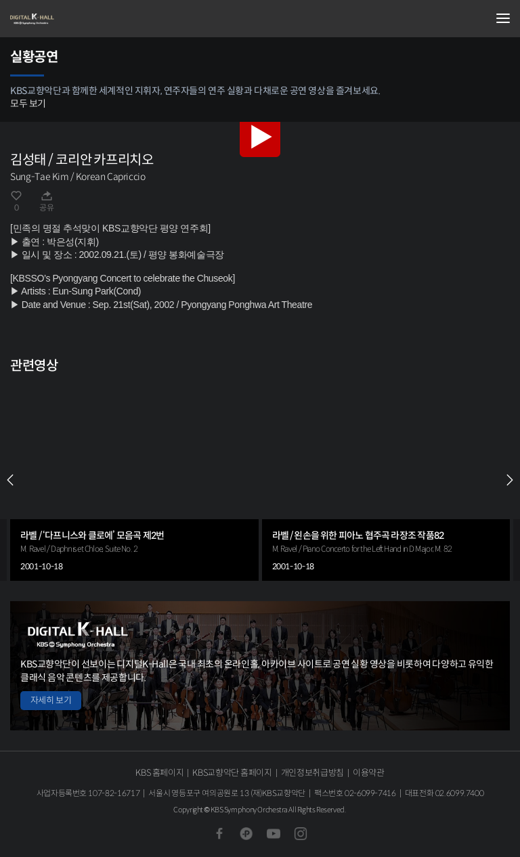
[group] (134, 480)
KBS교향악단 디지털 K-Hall (78, 19)
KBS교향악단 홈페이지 (232, 772)
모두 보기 (28, 103)
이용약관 (369, 772)
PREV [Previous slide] (10, 479)
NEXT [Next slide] (510, 479)
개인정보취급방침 (312, 772)
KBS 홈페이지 (159, 772)
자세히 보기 (50, 700)
